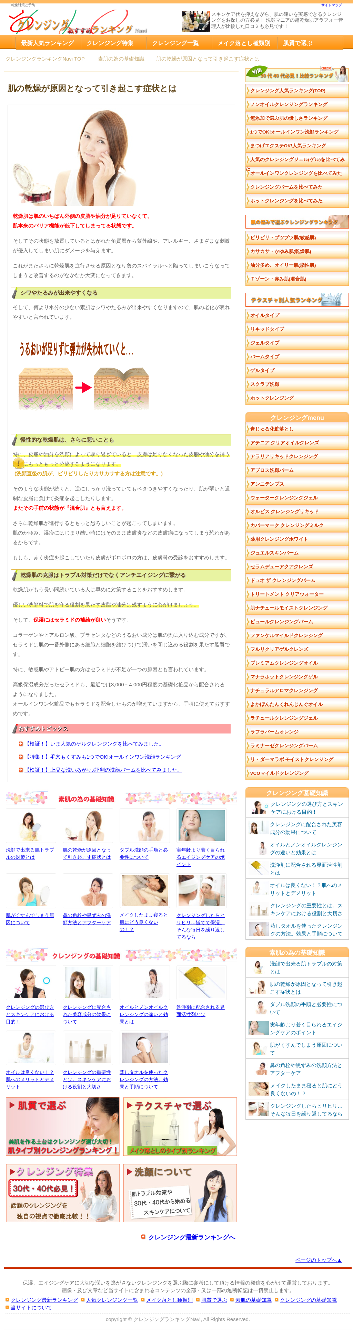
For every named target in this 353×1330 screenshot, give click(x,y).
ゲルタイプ (262, 370)
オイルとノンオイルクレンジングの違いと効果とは (145, 994)
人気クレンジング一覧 (112, 1300)
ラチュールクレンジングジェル (284, 718)
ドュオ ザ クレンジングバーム (283, 580)
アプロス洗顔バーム (272, 470)
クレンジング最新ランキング (44, 1300)
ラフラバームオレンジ (274, 732)
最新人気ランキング (47, 43)
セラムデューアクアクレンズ (281, 566)
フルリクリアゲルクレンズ (279, 649)
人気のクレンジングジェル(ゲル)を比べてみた (295, 162)
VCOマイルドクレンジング (279, 773)
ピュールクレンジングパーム (281, 621)
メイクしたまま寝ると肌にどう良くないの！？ (145, 902)
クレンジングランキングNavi (167, 1319)
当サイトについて (31, 1307)
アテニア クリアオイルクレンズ (284, 442)
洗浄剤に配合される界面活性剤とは (201, 991)
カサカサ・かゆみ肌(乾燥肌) (280, 251)
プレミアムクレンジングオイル (284, 663)
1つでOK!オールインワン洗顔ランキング (294, 132)
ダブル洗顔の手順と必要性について (145, 834)
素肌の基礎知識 (253, 1300)
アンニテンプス (267, 484)
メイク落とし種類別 (244, 43)
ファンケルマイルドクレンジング (286, 635)
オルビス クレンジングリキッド (284, 511)
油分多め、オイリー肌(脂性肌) (283, 265)
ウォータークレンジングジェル (284, 497)
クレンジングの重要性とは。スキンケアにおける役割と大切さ (88, 1060)
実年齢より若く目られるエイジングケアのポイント (201, 837)
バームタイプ (264, 356)
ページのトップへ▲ (318, 1260)
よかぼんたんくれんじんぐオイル (286, 704)
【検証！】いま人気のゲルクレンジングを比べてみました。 (94, 744)
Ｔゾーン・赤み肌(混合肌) (278, 279)
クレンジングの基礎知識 (308, 1300)
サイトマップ (331, 5)
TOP (45, 59)
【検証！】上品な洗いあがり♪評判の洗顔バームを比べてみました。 (103, 770)
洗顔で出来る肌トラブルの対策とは (31, 834)
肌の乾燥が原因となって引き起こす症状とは (88, 834)
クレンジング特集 (110, 43)
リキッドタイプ (267, 329)
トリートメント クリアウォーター (287, 594)
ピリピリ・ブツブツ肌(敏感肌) (283, 237)
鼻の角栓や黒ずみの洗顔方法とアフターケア (88, 899)
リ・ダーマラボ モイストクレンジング (292, 759)
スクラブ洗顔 (264, 384)
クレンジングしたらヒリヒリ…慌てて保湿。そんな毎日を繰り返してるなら (201, 906)
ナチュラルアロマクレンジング (284, 690)
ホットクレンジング (272, 398)
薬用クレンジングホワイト (279, 539)
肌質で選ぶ (297, 43)
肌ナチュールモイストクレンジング (288, 608)
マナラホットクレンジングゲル (284, 676)
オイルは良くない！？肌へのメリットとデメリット (31, 1060)
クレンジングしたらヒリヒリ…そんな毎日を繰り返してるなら (296, 1109)
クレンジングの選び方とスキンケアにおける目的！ (31, 994)
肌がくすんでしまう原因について (31, 899)
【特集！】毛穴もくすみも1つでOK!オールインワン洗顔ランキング (102, 757)
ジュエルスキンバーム (274, 553)
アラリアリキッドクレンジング (284, 456)
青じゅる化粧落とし (272, 429)
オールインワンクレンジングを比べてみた (296, 173)
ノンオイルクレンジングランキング (288, 104)
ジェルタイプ (264, 343)
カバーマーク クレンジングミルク (287, 525)
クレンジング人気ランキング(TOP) (288, 90)
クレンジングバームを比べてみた (286, 187)
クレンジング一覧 (175, 43)
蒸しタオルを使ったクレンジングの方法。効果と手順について (145, 1060)
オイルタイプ (264, 315)
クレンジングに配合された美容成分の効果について (88, 994)
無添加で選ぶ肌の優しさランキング (288, 118)
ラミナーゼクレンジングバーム (284, 745)
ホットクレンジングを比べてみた (286, 200)
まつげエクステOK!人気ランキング (288, 145)
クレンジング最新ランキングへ (191, 1237)
